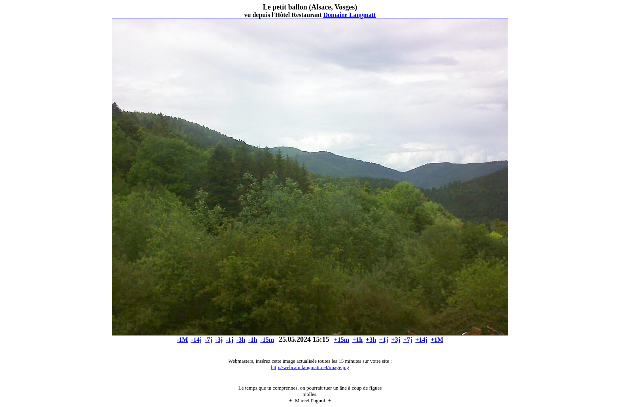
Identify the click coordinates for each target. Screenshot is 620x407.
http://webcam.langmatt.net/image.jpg (310, 367)
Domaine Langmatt (349, 14)
